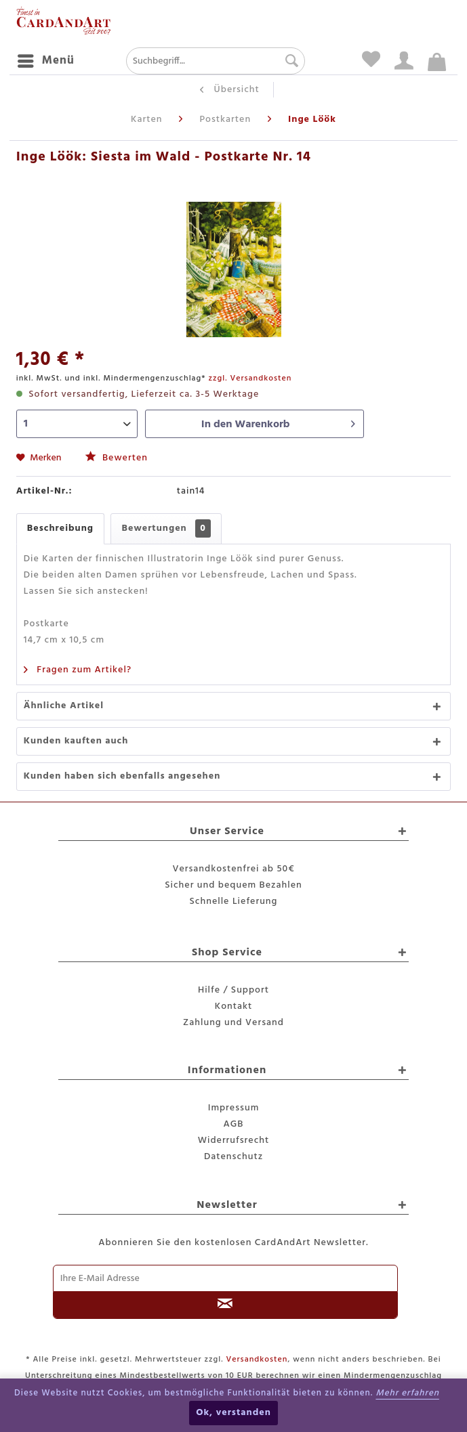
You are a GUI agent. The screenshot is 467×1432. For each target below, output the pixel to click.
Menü (46, 60)
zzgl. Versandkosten (249, 378)
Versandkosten (257, 1359)
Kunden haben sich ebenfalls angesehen (122, 776)
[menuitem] (45, 60)
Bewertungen (165, 528)
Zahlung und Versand (233, 1022)
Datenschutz (233, 1157)
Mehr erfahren (407, 1393)
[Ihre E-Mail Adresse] (225, 1278)
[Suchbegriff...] (216, 60)
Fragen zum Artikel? (77, 670)
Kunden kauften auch (76, 741)
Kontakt (233, 1006)
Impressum (234, 1108)
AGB (234, 1124)
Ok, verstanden (233, 1412)
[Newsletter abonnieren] (225, 1305)
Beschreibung (60, 528)
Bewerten (116, 458)
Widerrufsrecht (234, 1140)
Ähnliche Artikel (64, 706)
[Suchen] (288, 60)
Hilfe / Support (233, 990)
